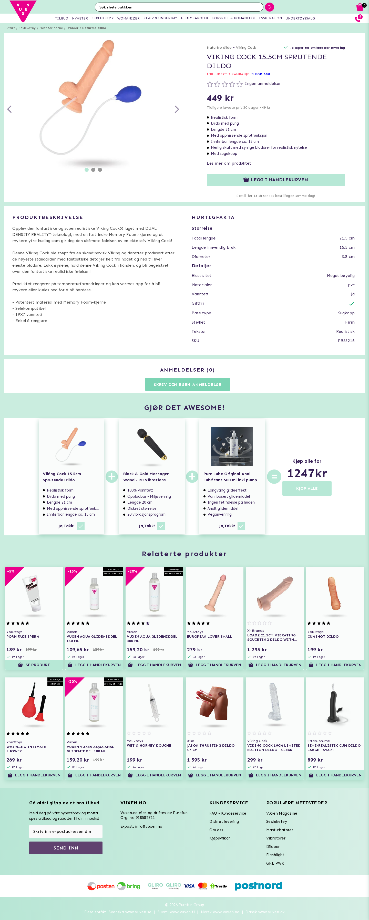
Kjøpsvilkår (219, 838)
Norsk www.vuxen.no (220, 912)
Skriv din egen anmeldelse (187, 384)
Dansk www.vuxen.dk (265, 912)
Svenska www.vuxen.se (130, 912)
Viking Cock (246, 47)
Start (10, 28)
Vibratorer (275, 838)
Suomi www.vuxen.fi (176, 912)
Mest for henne (51, 28)
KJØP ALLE (307, 488)
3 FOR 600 (261, 74)
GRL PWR (275, 863)
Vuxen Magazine (282, 813)
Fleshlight (275, 855)
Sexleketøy (27, 28)
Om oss (216, 830)
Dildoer (72, 28)
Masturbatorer (279, 830)
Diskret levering (224, 821)
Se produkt (34, 665)
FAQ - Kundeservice (227, 813)
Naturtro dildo (94, 28)
